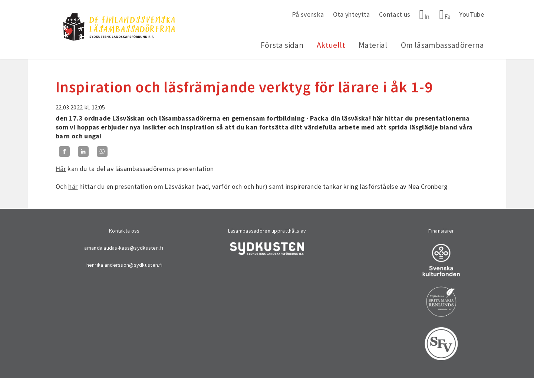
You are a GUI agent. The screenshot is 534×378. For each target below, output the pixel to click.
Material (373, 45)
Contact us (395, 14)
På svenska (308, 14)
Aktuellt (331, 45)
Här (61, 168)
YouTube (471, 14)
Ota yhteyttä (351, 14)
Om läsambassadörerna (442, 45)
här (73, 186)
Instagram (427, 16)
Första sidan (282, 45)
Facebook (447, 16)
